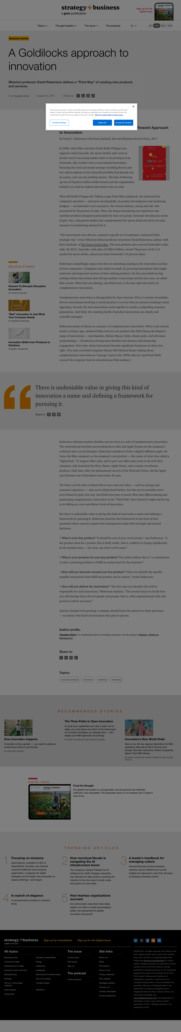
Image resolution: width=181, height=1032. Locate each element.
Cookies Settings (59, 123)
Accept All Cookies (123, 123)
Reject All (102, 123)
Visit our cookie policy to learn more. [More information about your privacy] (109, 115)
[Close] (133, 106)
